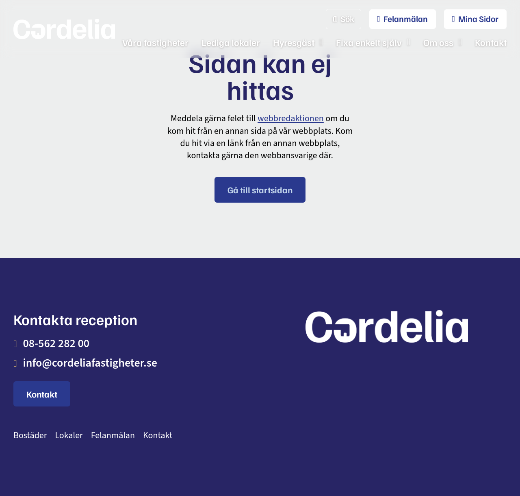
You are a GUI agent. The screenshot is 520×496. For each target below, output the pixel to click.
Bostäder (30, 435)
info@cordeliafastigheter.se (90, 363)
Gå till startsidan (260, 189)
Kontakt (491, 42)
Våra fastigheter (155, 42)
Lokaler (68, 435)
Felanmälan (113, 435)
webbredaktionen (291, 118)
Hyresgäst (293, 42)
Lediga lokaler (231, 42)
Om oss (438, 42)
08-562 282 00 (56, 343)
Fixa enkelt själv (369, 42)
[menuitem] (398, 19)
